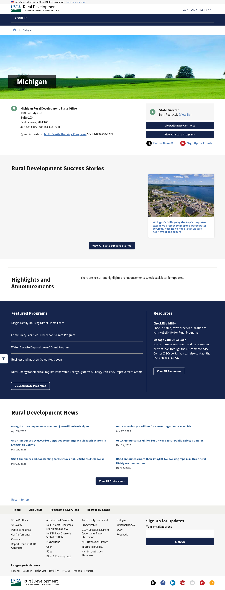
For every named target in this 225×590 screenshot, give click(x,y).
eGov (119, 529)
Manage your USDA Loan (170, 340)
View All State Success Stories (111, 245)
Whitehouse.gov (126, 525)
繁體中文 (54, 570)
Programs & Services (64, 510)
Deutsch (27, 570)
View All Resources (169, 371)
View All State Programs (180, 134)
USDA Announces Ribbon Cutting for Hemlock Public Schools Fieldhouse (57, 459)
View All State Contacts (180, 125)
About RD (35, 510)
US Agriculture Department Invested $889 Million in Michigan (50, 426)
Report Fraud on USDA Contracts (23, 545)
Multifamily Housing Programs (65, 134)
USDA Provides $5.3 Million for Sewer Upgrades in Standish (153, 426)
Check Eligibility (165, 323)
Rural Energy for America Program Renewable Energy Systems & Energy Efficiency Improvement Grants (76, 372)
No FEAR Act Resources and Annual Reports (59, 526)
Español (15, 570)
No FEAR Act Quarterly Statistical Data (58, 535)
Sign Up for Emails (196, 143)
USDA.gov (16, 525)
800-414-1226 (170, 358)
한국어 (66, 570)
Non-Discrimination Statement (92, 553)
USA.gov (121, 520)
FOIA (49, 551)
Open (49, 546)
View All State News (112, 481)
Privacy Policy (89, 525)
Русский (89, 570)
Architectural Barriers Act (60, 520)
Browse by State (98, 510)
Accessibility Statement (95, 520)
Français (77, 570)
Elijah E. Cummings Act (58, 556)
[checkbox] (4, 359)
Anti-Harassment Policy (95, 542)
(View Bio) (185, 114)
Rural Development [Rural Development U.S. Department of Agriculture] (38, 9)
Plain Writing (53, 542)
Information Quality (92, 546)
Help (208, 10)
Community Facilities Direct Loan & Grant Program (43, 335)
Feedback (122, 534)
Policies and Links (21, 529)
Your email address (159, 527)
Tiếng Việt (40, 570)
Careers (15, 539)
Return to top (20, 500)
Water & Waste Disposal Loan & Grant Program (40, 347)
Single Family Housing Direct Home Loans (37, 323)
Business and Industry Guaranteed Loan (36, 359)
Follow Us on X (159, 143)
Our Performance (20, 534)
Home (185, 10)
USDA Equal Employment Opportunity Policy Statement (95, 533)
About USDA (197, 10)
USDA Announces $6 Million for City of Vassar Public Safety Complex (159, 440)
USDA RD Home (20, 520)
